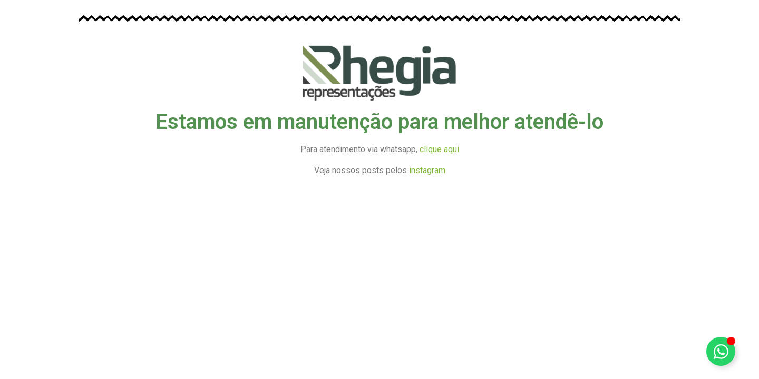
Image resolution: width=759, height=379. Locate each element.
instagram (427, 170)
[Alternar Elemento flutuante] (720, 351)
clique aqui (439, 149)
